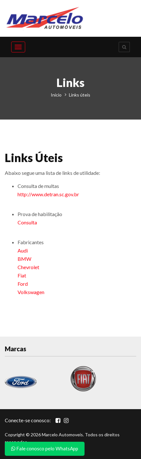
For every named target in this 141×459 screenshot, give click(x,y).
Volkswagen (31, 292)
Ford (23, 284)
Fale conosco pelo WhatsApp (44, 448)
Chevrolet (28, 267)
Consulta (27, 222)
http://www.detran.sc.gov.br (48, 194)
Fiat (22, 275)
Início (56, 94)
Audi (23, 250)
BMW (24, 259)
